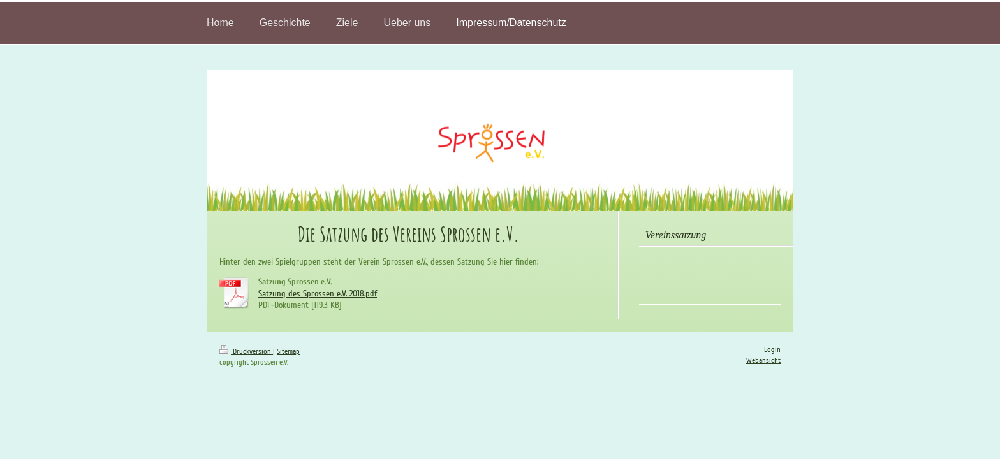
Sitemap (288, 351)
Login (772, 349)
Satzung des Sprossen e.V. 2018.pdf (317, 293)
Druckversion (246, 351)
